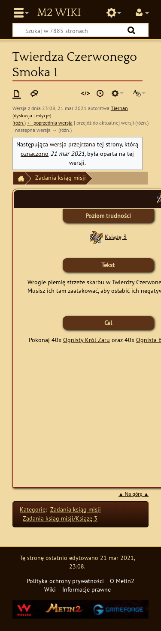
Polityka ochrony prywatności (65, 581)
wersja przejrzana (72, 144)
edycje (43, 115)
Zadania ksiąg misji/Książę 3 (60, 518)
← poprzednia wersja (50, 122)
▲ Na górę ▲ (133, 494)
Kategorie (33, 509)
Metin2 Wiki (59, 13)
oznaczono (35, 153)
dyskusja (23, 115)
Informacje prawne (86, 589)
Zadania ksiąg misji (60, 177)
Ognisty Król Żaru (86, 340)
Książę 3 (116, 236)
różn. (19, 122)
